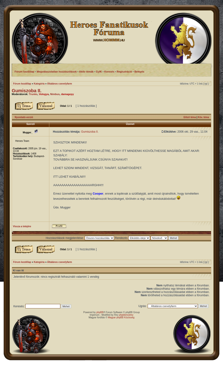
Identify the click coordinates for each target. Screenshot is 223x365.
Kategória (39, 83)
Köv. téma (203, 117)
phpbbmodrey (126, 315)
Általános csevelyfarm (59, 83)
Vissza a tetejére (22, 226)
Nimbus (55, 94)
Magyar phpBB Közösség (121, 317)
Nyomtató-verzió (24, 117)
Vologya (44, 94)
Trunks (33, 94)
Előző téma (190, 117)
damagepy (67, 94)
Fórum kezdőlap (22, 83)
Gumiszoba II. (27, 90)
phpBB (99, 312)
